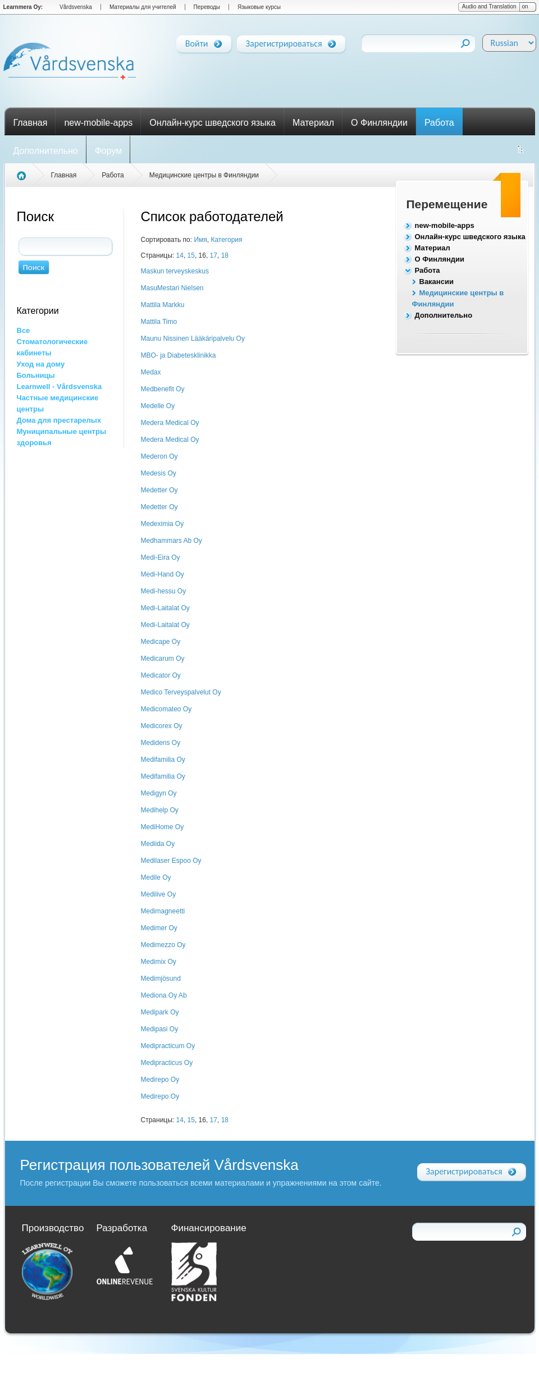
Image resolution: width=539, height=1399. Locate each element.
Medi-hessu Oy (163, 591)
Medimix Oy (158, 962)
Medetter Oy (159, 490)
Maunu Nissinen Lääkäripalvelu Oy (193, 338)
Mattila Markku (163, 305)
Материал (313, 122)
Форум (108, 151)
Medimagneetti (163, 911)
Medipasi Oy (160, 1029)
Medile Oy (156, 877)
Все (23, 330)
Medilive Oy (158, 894)
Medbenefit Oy (163, 389)
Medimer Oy (159, 928)
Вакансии (436, 281)
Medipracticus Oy (167, 1063)
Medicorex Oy (161, 726)
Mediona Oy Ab (164, 995)
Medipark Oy (160, 1012)
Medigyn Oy (159, 793)
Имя (200, 240)
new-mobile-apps (98, 122)
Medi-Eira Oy (160, 557)
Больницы (36, 375)
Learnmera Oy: (23, 7)
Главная (30, 122)
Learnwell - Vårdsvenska (59, 386)
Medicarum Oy (163, 658)
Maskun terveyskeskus (175, 271)
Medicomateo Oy (166, 709)
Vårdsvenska (76, 7)
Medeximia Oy (162, 524)
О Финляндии (379, 122)
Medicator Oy (161, 675)
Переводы (207, 7)
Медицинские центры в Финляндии (204, 175)
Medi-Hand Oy (162, 574)
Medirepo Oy (160, 1079)
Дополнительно (45, 151)
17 (213, 255)
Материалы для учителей (142, 7)
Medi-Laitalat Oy (165, 608)
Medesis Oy (158, 473)
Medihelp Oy (160, 810)
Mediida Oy (158, 844)
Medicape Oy (161, 642)
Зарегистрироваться (284, 41)
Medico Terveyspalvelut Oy (181, 692)
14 (180, 255)
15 (191, 255)
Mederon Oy (159, 456)
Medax (151, 372)
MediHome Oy (162, 827)
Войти (196, 41)
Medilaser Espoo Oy (171, 861)
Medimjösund (161, 978)
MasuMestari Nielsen (172, 288)
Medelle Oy (158, 406)
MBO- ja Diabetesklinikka (178, 355)
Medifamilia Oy (163, 759)
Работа (439, 122)
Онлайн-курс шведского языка (212, 122)
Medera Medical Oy (170, 423)
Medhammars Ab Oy (171, 541)
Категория (226, 240)
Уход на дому (41, 364)
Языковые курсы (259, 7)
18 (225, 255)
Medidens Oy (161, 743)
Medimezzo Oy (163, 945)
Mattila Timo (159, 322)
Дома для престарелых (59, 420)
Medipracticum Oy (168, 1046)
